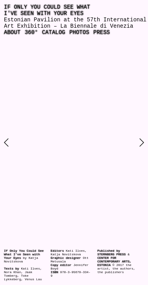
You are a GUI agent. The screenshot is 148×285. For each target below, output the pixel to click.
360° (31, 32)
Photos (79, 32)
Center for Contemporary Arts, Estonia (114, 261)
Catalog (53, 32)
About (12, 32)
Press (101, 32)
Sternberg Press (111, 254)
